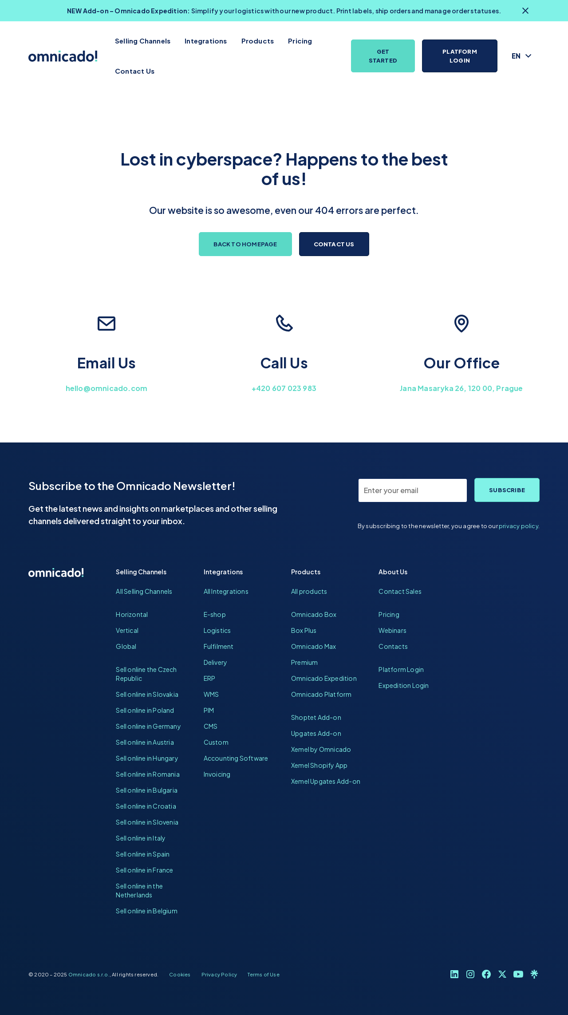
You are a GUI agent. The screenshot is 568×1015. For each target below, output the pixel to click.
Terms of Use (263, 974)
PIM (209, 710)
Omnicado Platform (321, 694)
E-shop (215, 614)
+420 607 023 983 (284, 388)
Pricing (300, 40)
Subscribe (507, 490)
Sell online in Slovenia (147, 822)
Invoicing (217, 774)
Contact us (334, 244)
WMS (211, 694)
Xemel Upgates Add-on (325, 781)
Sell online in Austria (145, 742)
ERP (210, 678)
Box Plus (304, 630)
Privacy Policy (219, 974)
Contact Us (134, 71)
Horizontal (132, 614)
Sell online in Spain (143, 854)
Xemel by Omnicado (321, 749)
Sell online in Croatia (146, 806)
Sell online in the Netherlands (139, 890)
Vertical (127, 630)
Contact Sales (400, 591)
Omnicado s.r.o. (89, 974)
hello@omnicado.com (107, 388)
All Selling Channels (144, 591)
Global (126, 646)
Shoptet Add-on (316, 717)
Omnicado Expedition (324, 678)
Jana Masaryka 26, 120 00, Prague (461, 388)
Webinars (392, 630)
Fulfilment (219, 646)
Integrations (206, 40)
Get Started (383, 56)
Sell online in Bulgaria (147, 790)
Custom (216, 742)
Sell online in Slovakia (147, 694)
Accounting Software (236, 758)
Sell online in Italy (141, 838)
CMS (211, 726)
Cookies (179, 974)
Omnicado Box (313, 614)
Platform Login (459, 56)
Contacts (393, 646)
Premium (304, 662)
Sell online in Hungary (147, 758)
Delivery (216, 662)
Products (257, 40)
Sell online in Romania (147, 774)
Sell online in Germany (148, 726)
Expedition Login (404, 685)
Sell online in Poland (145, 710)
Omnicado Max (313, 646)
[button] (522, 56)
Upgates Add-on (316, 733)
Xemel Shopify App (319, 765)
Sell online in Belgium (146, 911)
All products (309, 591)
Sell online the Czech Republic (146, 673)
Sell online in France (144, 870)
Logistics (217, 630)
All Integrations (226, 591)
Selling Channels (142, 40)
